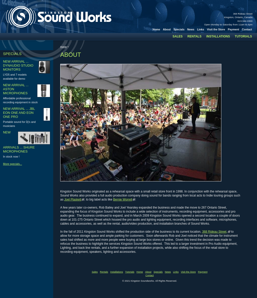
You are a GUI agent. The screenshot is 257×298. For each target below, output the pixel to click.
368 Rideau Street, (214, 231)
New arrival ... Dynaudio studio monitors (18, 65)
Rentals (194, 36)
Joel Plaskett (72, 199)
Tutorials (243, 36)
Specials (178, 29)
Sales (178, 36)
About (167, 29)
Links (200, 29)
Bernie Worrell (122, 199)
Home (156, 29)
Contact (247, 29)
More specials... (12, 163)
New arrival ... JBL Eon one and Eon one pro (19, 113)
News (190, 29)
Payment (233, 29)
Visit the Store (216, 29)
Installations (218, 36)
